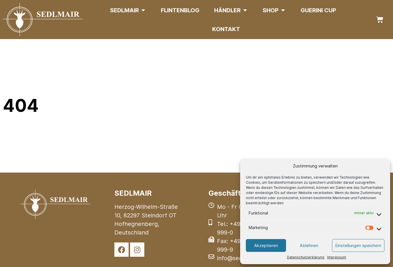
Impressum (336, 257)
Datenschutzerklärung (305, 257)
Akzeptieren (266, 245)
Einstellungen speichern (358, 245)
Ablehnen (309, 245)
